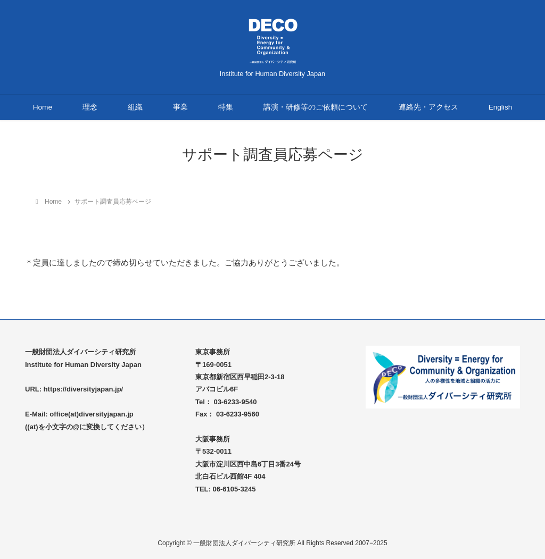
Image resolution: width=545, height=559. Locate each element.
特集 (225, 107)
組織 (135, 107)
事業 (180, 107)
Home (42, 107)
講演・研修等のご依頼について (315, 107)
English (501, 107)
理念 (89, 107)
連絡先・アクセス (428, 107)
